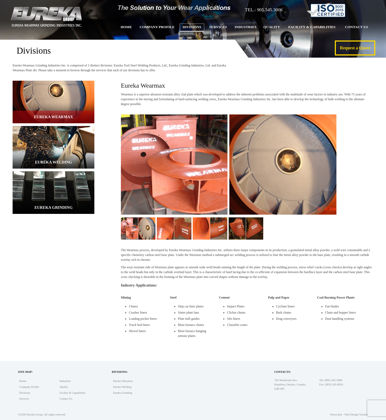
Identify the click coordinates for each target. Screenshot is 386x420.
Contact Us (356, 27)
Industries (245, 27)
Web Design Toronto (356, 414)
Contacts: (282, 371)
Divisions (192, 27)
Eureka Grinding (122, 392)
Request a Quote (355, 48)
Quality (271, 27)
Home (126, 27)
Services (218, 27)
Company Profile (157, 27)
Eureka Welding (122, 386)
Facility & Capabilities (311, 27)
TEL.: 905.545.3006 (264, 9)
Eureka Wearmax (123, 381)
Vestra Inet (336, 414)
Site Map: (25, 371)
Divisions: (120, 371)
